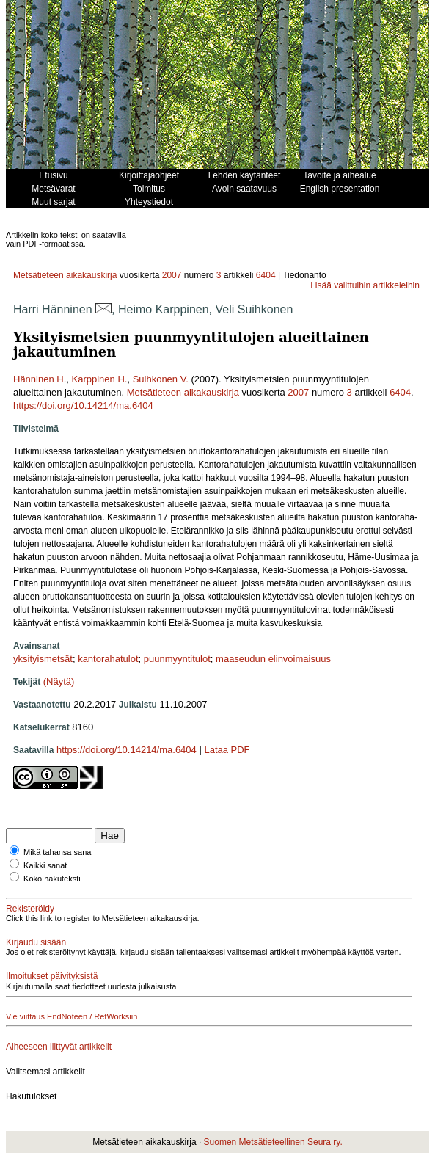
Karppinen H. (100, 379)
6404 (266, 275)
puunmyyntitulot (177, 658)
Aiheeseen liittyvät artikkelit (59, 1046)
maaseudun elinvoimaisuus (273, 658)
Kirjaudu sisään (36, 942)
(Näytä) (59, 681)
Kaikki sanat (45, 865)
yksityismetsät (43, 658)
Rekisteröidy (30, 908)
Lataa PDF (226, 749)
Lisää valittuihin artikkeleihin (365, 285)
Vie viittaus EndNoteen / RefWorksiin (71, 1016)
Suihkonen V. (161, 379)
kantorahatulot (108, 658)
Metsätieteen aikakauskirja (65, 275)
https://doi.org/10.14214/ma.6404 (83, 405)
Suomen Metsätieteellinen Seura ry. (273, 1142)
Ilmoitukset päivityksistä (52, 976)
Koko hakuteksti (52, 878)
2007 (172, 275)
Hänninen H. (39, 379)
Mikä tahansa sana (57, 852)
